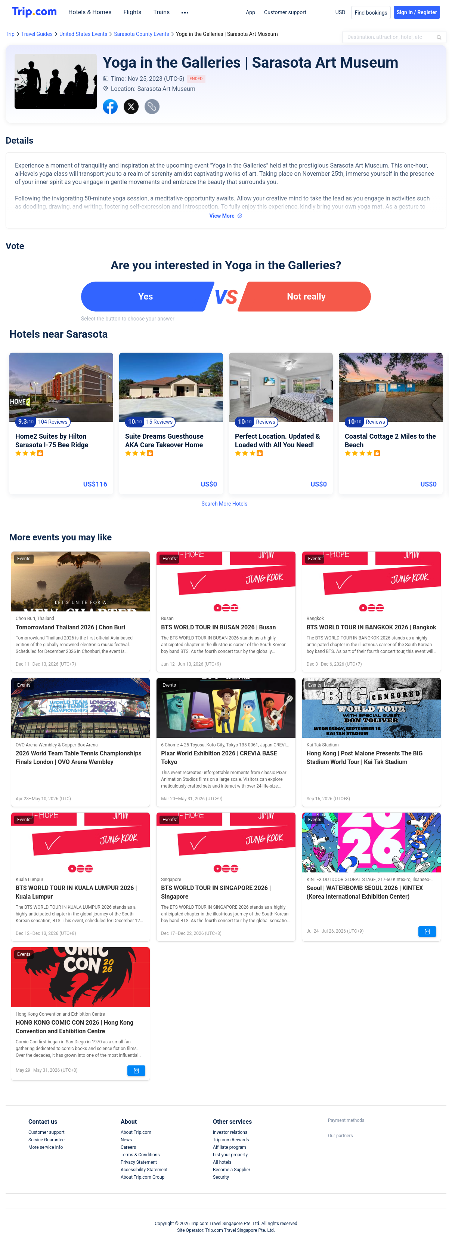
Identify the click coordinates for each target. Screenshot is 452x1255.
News (126, 1139)
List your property (230, 1154)
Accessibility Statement (144, 1169)
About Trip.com (136, 1132)
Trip (10, 34)
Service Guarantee (46, 1139)
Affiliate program (229, 1147)
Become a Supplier (231, 1169)
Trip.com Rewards (231, 1139)
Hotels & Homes (92, 12)
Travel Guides (37, 34)
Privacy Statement (139, 1162)
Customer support (285, 12)
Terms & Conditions (140, 1154)
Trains (163, 12)
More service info (45, 1147)
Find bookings (371, 13)
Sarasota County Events (141, 34)
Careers (128, 1147)
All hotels (222, 1162)
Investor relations (230, 1132)
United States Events (83, 34)
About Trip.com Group (142, 1177)
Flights (134, 12)
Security (221, 1177)
